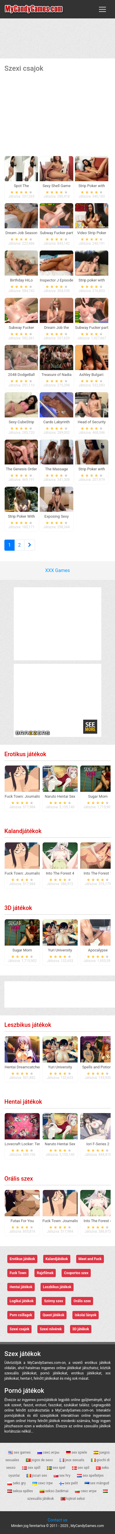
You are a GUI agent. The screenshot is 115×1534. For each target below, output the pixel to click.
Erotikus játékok (25, 754)
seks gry (17, 1483)
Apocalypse (98, 950)
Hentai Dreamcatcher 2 (24, 1067)
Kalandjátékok (22, 831)
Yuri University (60, 950)
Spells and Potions (98, 1067)
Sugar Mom (98, 796)
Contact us (57, 1520)
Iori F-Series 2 (97, 1144)
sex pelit (69, 1483)
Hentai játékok (23, 1101)
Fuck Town (18, 1273)
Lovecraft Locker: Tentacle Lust (31, 1144)
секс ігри (42, 1483)
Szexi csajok (19, 1329)
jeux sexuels (72, 1460)
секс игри (86, 1491)
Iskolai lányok (85, 1315)
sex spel (56, 1468)
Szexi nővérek (51, 1329)
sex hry (62, 1475)
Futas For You (22, 1221)
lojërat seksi (73, 1499)
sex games (20, 1452)
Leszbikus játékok (27, 1024)
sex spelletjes (90, 1475)
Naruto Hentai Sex (60, 796)
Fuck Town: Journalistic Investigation (36, 796)
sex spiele (77, 1452)
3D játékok (18, 907)
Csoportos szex (76, 1273)
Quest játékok (53, 1315)
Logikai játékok (22, 1301)
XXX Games (57, 570)
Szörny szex (53, 1301)
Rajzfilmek (45, 1273)
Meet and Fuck (90, 1259)
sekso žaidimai (54, 1491)
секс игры (48, 1452)
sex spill (31, 1468)
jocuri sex (37, 1475)
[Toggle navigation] (102, 9)
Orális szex (18, 1178)
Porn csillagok (21, 1315)
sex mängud (97, 1483)
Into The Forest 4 (60, 873)
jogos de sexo (40, 1460)
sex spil (81, 1468)
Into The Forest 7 (97, 873)
